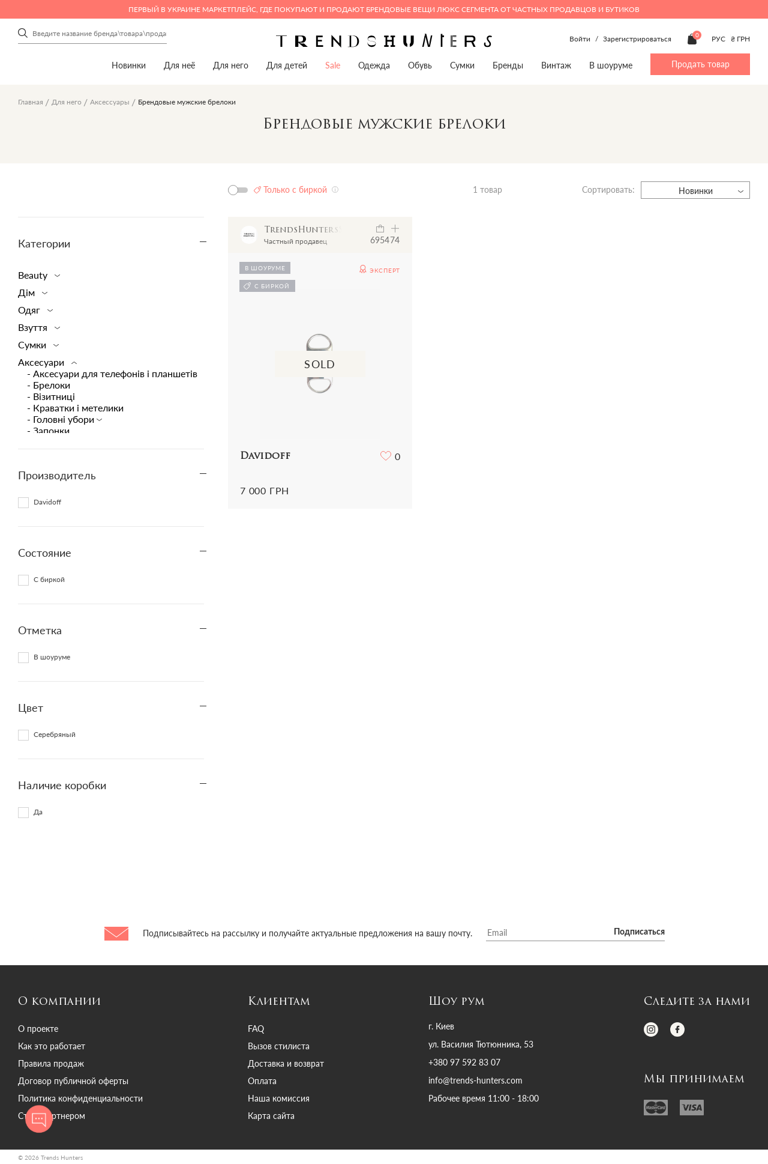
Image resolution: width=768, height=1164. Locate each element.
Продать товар (700, 64)
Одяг (33, 309)
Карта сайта (271, 1116)
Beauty (36, 274)
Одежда (374, 65)
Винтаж (556, 65)
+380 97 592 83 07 (464, 1062)
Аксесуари (45, 362)
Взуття (36, 327)
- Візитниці (51, 396)
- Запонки (48, 430)
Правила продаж (51, 1063)
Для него (230, 65)
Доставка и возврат (286, 1063)
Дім (30, 292)
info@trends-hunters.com (475, 1080)
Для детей (286, 65)
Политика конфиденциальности (80, 1098)
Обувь (420, 65)
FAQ (256, 1028)
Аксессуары (110, 101)
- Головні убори (62, 419)
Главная (30, 101)
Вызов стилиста (279, 1046)
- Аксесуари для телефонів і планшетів (112, 373)
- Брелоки (48, 384)
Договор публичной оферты (73, 1081)
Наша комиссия (279, 1098)
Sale (332, 65)
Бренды (508, 65)
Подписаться (639, 932)
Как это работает (51, 1046)
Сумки (462, 65)
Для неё (179, 65)
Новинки (129, 65)
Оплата (262, 1081)
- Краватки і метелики (75, 407)
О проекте (38, 1028)
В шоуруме (610, 65)
